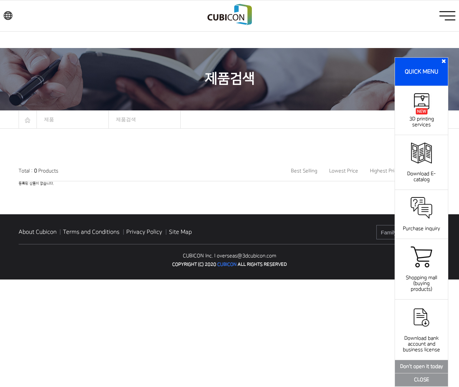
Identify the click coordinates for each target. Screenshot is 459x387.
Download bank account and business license (421, 338)
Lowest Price (343, 171)
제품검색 (126, 119)
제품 (49, 119)
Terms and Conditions (92, 232)
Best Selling (304, 171)
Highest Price (385, 171)
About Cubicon (38, 232)
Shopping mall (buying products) (421, 277)
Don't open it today (421, 366)
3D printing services (421, 119)
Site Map (180, 232)
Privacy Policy (144, 232)
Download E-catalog (421, 170)
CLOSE (421, 380)
